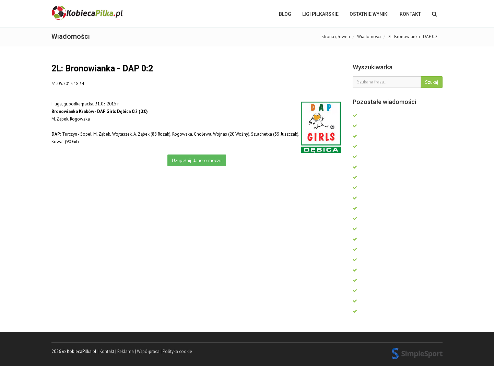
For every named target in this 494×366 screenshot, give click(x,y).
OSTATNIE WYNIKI (369, 14)
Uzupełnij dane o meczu (197, 160)
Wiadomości (369, 36)
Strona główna (335, 36)
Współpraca (148, 351)
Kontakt (410, 14)
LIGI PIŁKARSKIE (320, 14)
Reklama (125, 351)
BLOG (285, 14)
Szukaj (431, 82)
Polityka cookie (177, 351)
